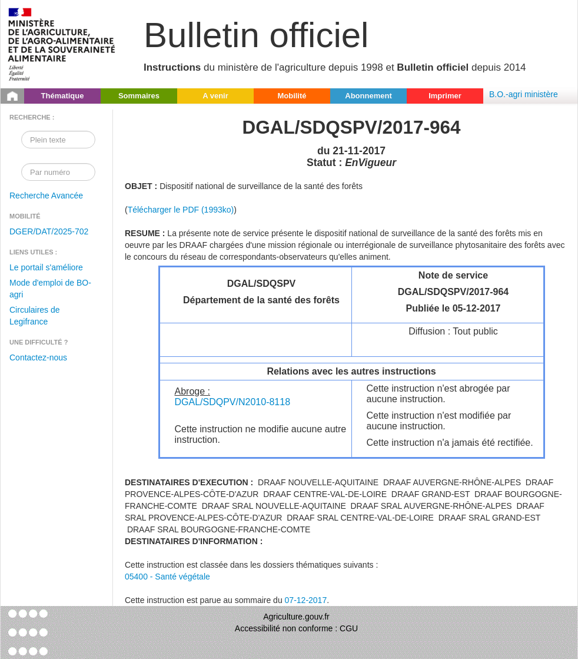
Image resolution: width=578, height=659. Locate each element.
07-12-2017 (306, 600)
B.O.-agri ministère (523, 94)
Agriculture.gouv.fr (296, 616)
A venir (215, 95)
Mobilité (291, 95)
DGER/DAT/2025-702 (48, 231)
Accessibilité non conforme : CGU (296, 628)
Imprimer (444, 95)
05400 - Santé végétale (167, 576)
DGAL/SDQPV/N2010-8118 (233, 402)
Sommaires (139, 95)
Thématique (62, 95)
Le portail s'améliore (46, 267)
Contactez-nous (38, 357)
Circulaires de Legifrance (34, 315)
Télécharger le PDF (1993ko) (181, 209)
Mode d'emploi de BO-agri (50, 288)
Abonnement (368, 95)
